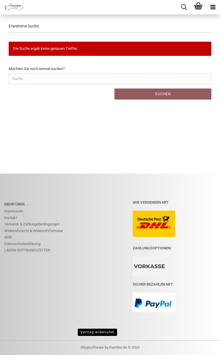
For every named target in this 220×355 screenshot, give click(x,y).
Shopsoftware (92, 347)
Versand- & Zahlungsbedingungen (32, 224)
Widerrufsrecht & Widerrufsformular (33, 231)
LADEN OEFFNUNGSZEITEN (27, 250)
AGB (8, 237)
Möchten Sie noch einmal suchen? (37, 69)
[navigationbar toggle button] (213, 7)
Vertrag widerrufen (97, 332)
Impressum (13, 211)
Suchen (163, 94)
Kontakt (10, 218)
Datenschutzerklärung (22, 244)
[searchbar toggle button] (184, 7)
